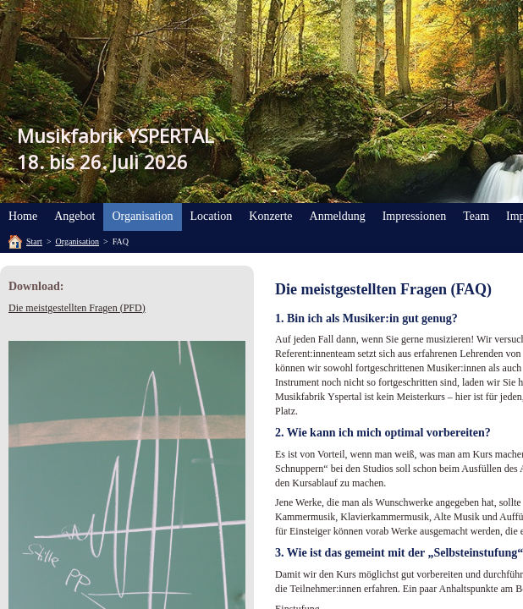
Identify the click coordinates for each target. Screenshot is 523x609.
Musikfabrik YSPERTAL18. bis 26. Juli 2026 (115, 148)
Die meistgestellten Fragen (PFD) (77, 308)
